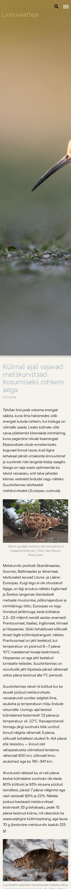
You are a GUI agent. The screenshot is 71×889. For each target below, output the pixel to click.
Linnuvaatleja (20, 14)
